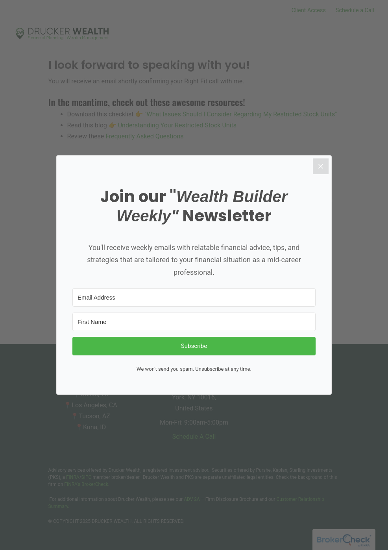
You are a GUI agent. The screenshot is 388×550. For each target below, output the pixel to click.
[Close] (321, 166)
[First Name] (194, 322)
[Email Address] (194, 297)
